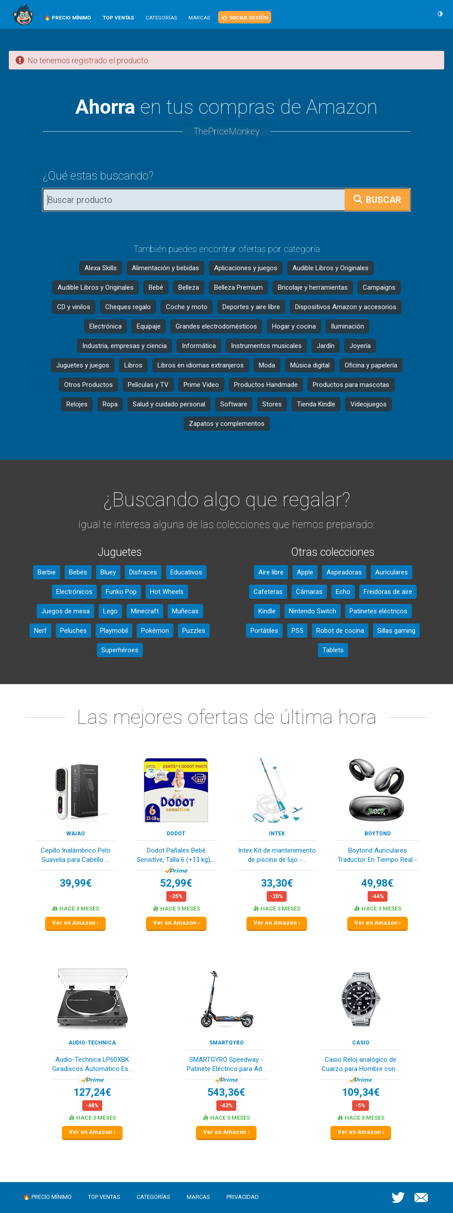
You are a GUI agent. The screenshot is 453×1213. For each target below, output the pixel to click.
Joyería (360, 346)
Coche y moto (186, 307)
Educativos (186, 572)
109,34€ (361, 1092)
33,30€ (277, 883)
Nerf (40, 631)
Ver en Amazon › (75, 922)
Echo (343, 592)
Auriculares (391, 572)
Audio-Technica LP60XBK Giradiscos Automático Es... (92, 1064)
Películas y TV (148, 385)
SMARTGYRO (226, 1043)
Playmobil (114, 631)
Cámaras (309, 592)
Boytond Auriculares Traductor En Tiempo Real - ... (377, 855)
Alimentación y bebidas (165, 268)
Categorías (161, 18)
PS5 (297, 631)
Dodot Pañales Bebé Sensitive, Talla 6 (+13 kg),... (176, 855)
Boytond (378, 833)
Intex (277, 833)
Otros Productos (88, 385)
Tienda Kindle (316, 404)
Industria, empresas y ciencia (124, 346)
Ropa (110, 404)
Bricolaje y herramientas (313, 287)
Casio (360, 1043)
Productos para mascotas (351, 385)
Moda (267, 365)
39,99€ (76, 883)
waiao (75, 833)
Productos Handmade (266, 385)
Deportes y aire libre (251, 307)
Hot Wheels (167, 592)
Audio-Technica (92, 1043)
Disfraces (143, 572)
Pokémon (155, 631)
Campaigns (379, 287)
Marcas (199, 18)
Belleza (188, 287)
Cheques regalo (128, 307)
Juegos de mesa (65, 611)
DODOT (176, 833)
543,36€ (226, 1092)
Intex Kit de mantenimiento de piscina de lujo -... (277, 855)
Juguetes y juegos (82, 365)
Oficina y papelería (371, 365)
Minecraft (145, 611)
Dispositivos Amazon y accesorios (345, 307)
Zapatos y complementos (227, 424)
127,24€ (92, 1092)
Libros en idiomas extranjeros (200, 365)
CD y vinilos (73, 307)
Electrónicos (74, 592)
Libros (133, 365)
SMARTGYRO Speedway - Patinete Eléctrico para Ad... (226, 1064)
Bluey (108, 572)
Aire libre (271, 572)
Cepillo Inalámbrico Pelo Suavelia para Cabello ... (76, 855)
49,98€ (377, 883)
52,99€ (176, 883)
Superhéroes (119, 650)
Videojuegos (368, 404)
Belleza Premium (238, 287)
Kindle (267, 611)
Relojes (77, 404)
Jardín (325, 346)
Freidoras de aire (388, 592)
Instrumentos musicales (266, 346)
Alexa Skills (100, 268)
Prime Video (201, 385)
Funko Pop (121, 592)
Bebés (78, 572)
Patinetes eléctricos (378, 611)
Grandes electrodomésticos (216, 326)
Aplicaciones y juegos (245, 268)
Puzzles (193, 631)
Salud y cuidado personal (169, 404)
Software (233, 404)
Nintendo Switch (312, 611)
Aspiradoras (344, 572)
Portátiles (264, 631)
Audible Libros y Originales (330, 268)
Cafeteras (268, 592)
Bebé (156, 287)
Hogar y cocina (294, 326)
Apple (305, 572)
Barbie (47, 572)
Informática (199, 346)
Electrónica (105, 326)
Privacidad (242, 1197)
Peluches (73, 631)
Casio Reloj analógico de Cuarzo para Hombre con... (360, 1064)
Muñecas (185, 611)
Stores (272, 404)
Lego (110, 611)
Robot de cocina (340, 631)
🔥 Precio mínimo (47, 1197)
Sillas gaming (396, 631)
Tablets (333, 650)
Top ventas (104, 1197)
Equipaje (149, 326)
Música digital (310, 365)
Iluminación (347, 326)
